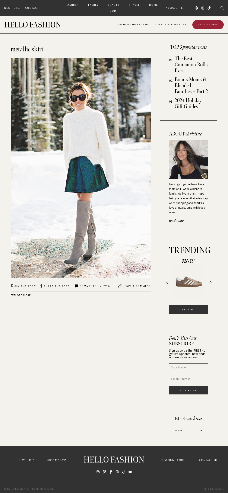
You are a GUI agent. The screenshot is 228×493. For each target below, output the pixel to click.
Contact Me (208, 460)
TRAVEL (134, 5)
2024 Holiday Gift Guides (188, 103)
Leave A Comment (134, 286)
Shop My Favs (208, 24)
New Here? (12, 8)
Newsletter (175, 8)
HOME (153, 5)
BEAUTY (114, 5)
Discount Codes (173, 460)
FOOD (112, 11)
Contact (32, 8)
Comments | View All (93, 286)
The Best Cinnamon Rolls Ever (191, 64)
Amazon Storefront (171, 24)
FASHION (72, 5)
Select (189, 430)
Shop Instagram (133, 24)
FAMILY (93, 5)
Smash (219, 488)
